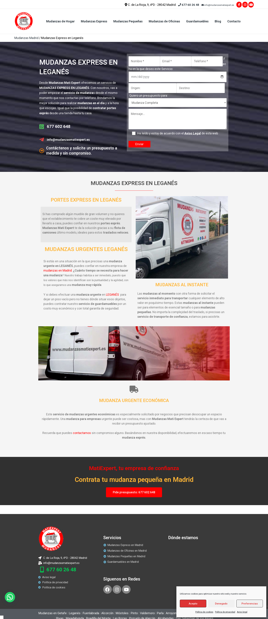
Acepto (193, 603)
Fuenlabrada (91, 613)
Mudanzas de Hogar (60, 21)
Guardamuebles (197, 21)
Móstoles (122, 613)
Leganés (75, 613)
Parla (160, 613)
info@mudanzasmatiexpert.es (218, 5)
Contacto (234, 21)
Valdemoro (147, 613)
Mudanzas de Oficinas (164, 21)
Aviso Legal (192, 133)
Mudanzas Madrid (26, 38)
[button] (10, 597)
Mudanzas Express (94, 21)
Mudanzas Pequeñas (128, 21)
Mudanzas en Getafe (52, 613)
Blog (218, 21)
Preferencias (250, 603)
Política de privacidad (225, 612)
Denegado (221, 603)
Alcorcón (107, 613)
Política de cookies (204, 612)
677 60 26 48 (188, 4)
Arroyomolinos (176, 613)
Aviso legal (242, 612)
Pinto (134, 613)
